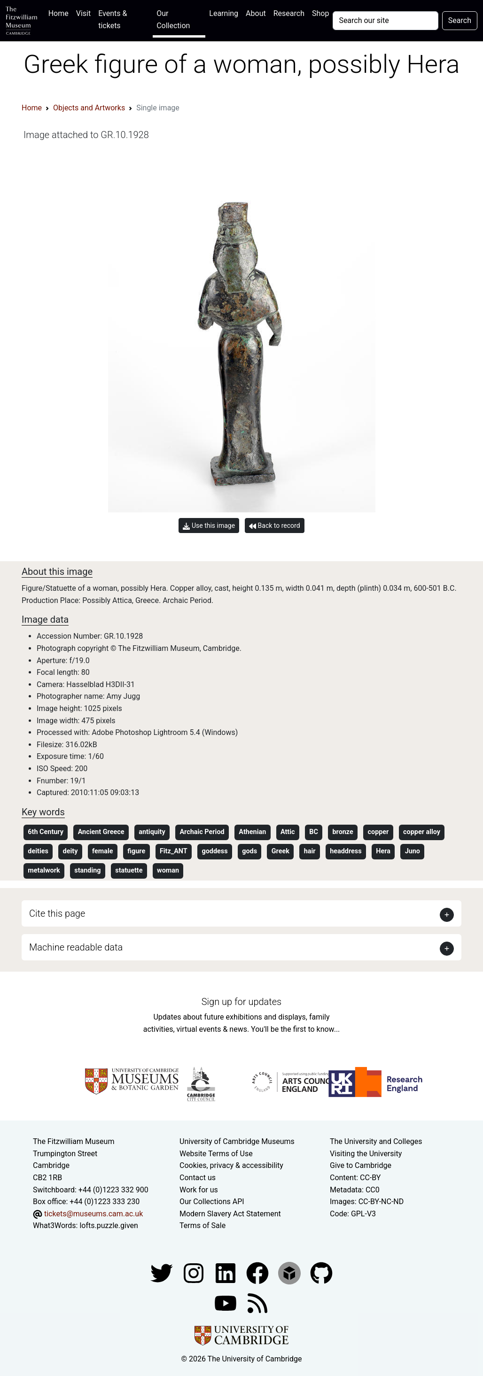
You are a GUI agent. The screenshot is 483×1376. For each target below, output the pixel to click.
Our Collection (173, 19)
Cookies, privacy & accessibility (231, 1165)
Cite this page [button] (57, 913)
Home (60, 12)
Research (288, 13)
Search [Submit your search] (459, 20)
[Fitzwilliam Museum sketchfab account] (290, 1272)
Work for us (198, 1189)
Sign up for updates (241, 1001)
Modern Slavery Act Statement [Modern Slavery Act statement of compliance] (230, 1213)
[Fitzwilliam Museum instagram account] (194, 1272)
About (256, 13)
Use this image (209, 526)
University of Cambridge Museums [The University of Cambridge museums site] (237, 1141)
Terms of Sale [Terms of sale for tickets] (202, 1225)
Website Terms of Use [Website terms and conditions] (216, 1153)
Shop (320, 13)
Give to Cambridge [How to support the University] (360, 1165)
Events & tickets (112, 19)
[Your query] (385, 20)
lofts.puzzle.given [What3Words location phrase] (108, 1225)
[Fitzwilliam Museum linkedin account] (258, 1272)
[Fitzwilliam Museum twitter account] (163, 1272)
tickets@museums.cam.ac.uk (93, 1213)
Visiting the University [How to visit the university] (366, 1153)
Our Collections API (211, 1201)
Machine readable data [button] (76, 947)
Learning (223, 13)
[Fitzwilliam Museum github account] (321, 1272)
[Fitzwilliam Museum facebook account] (226, 1272)
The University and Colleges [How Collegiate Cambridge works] (376, 1141)
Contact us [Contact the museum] (197, 1177)
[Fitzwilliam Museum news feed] (257, 1302)
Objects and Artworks (89, 107)
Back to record (274, 526)
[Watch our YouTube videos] (226, 1302)
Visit (83, 13)
